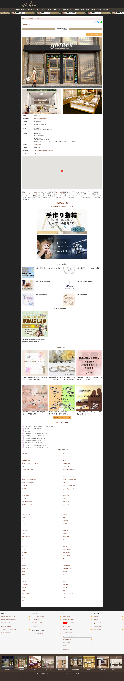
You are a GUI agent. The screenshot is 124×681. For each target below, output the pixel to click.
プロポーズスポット (68, 9)
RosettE (65, 562)
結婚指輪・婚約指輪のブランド (8, 616)
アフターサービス (36, 619)
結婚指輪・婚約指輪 (21, 9)
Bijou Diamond (66, 463)
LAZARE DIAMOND (26, 527)
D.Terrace (24, 473)
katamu (65, 517)
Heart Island (66, 501)
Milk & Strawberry (26, 543)
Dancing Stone (66, 473)
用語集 (64, 646)
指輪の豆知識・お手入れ (37, 623)
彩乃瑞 (23, 597)
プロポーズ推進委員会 (27, 593)
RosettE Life (25, 568)
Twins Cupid (25, 584)
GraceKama (66, 495)
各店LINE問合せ (97, 629)
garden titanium (25, 495)
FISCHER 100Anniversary (69, 485)
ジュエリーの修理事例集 (37, 633)
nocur (64, 543)
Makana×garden (26, 536)
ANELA (23, 457)
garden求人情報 (97, 626)
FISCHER (24, 485)
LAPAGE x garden (67, 523)
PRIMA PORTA (67, 555)
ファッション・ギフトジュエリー (8, 629)
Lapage (23, 523)
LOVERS (65, 530)
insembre (24, 511)
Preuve (23, 555)
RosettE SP (24, 571)
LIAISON (65, 527)
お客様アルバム (57, 9)
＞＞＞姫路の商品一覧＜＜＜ (62, 203)
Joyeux (65, 511)
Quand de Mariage (26, 562)
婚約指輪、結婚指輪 (59, 192)
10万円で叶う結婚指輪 (6, 626)
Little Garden (25, 530)
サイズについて (35, 626)
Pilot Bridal (24, 552)
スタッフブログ (66, 642)
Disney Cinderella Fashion (69, 476)
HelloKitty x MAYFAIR (27, 504)
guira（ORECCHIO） (27, 501)
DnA (64, 482)
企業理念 (96, 619)
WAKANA (65, 587)
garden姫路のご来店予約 (94, 34)
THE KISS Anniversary (68, 578)
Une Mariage (66, 584)
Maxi (23, 539)
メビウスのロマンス (68, 593)
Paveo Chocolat (67, 549)
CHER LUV (66, 466)
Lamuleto (65, 520)
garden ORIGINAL (26, 492)
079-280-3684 (37, 144)
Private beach (25, 558)
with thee (24, 590)
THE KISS (24, 578)
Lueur (23, 533)
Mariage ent (66, 536)
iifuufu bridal (66, 508)
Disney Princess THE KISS (69, 479)
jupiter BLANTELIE (26, 514)
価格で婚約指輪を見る (6, 623)
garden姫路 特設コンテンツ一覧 (62, 417)
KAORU (65, 514)
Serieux (65, 571)
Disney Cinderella (26, 476)
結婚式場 (77, 9)
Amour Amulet (66, 453)
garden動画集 (66, 649)
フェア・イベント (46, 9)
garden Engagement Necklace (70, 488)
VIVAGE (24, 587)
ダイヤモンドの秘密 (67, 629)
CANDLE (24, 466)
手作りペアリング (67, 597)
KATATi (23, 520)
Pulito (64, 558)
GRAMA (24, 498)
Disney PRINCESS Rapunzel (29, 479)
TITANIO (24, 581)
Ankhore (65, 457)
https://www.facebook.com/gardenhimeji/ (43, 150)
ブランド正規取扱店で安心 (38, 616)
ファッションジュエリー (34, 9)
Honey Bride (66, 504)
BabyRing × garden (26, 460)
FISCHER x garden (26, 488)
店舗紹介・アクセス (96, 9)
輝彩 (23, 600)
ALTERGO (24, 453)
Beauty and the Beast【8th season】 (31, 463)
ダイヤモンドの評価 (67, 632)
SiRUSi (23, 574)
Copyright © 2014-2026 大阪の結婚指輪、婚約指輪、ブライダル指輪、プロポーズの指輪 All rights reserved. (62, 673)
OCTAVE (24, 546)
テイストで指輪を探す (6, 632)
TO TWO (65, 581)
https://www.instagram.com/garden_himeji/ (44, 153)
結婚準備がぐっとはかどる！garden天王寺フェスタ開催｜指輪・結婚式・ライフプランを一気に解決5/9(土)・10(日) (62, 13)
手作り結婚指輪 (70, 623)
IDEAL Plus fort (25, 508)
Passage (24, 549)
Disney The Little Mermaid (28, 482)
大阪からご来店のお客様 (68, 619)
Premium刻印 (66, 552)
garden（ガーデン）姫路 (30, 192)
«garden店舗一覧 (26, 24)
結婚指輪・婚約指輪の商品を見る (8, 619)
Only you (65, 546)
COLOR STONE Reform (69, 469)
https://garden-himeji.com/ (40, 118)
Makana (65, 533)
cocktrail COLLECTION (27, 469)
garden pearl (66, 492)
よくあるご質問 (85, 9)
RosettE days (66, 565)
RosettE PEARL (67, 568)
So (64, 574)
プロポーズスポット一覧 (68, 636)
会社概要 (96, 616)
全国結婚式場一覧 (67, 639)
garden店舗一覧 (97, 623)
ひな (64, 590)
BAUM (64, 460)
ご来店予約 (105, 9)
